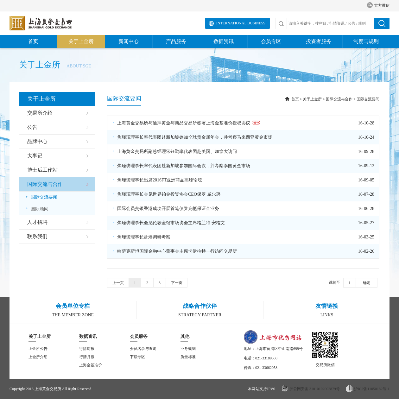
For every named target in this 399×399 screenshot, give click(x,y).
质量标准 (188, 357)
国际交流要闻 (41, 197)
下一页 (176, 283)
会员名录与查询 (143, 348)
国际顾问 (37, 208)
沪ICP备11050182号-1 (372, 389)
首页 (33, 41)
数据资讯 (223, 41)
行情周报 (86, 348)
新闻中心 (128, 41)
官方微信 (378, 5)
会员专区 (271, 41)
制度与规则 (366, 41)
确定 (366, 283)
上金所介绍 (38, 357)
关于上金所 (81, 41)
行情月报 (86, 357)
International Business (240, 23)
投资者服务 (318, 41)
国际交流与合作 (339, 99)
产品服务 (176, 41)
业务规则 (188, 348)
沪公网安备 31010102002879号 (314, 389)
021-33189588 (266, 358)
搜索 (382, 23)
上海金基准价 (90, 365)
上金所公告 (38, 348)
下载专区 (137, 357)
